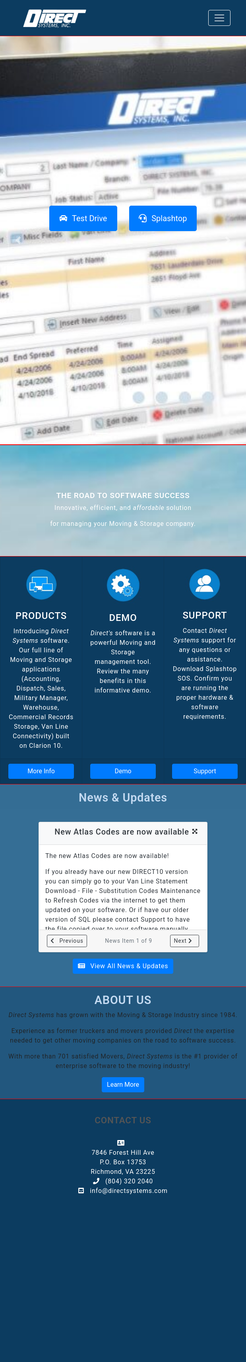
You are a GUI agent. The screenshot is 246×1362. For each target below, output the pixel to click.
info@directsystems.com (128, 1191)
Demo (122, 771)
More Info (41, 771)
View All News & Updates (123, 966)
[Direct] (55, 18)
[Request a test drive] (83, 218)
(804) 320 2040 (128, 1181)
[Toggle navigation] (219, 18)
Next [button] (183, 941)
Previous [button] (66, 941)
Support (205, 771)
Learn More (123, 1084)
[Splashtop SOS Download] (163, 218)
